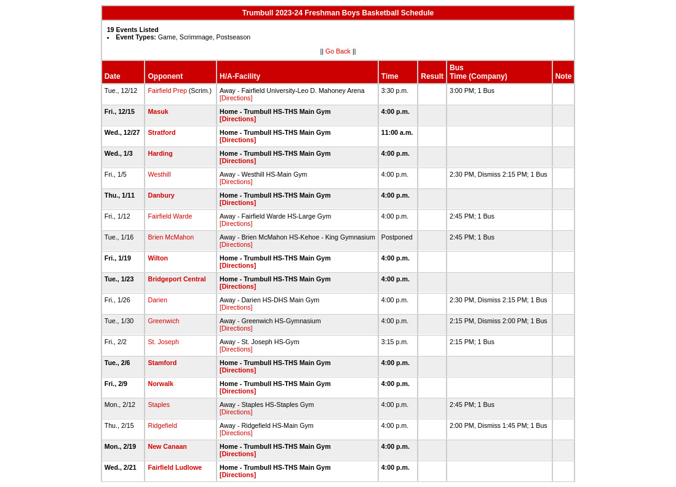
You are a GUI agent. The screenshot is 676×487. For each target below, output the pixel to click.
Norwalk (160, 383)
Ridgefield (162, 425)
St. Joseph (163, 341)
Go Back (338, 51)
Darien (157, 300)
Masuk (158, 111)
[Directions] (236, 98)
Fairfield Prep (167, 90)
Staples (159, 404)
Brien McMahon (171, 237)
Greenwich (163, 320)
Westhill (159, 174)
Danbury (161, 195)
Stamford (162, 362)
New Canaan (167, 446)
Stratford (161, 132)
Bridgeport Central (176, 279)
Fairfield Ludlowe (175, 467)
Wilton (157, 258)
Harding (160, 153)
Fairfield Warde (170, 216)
